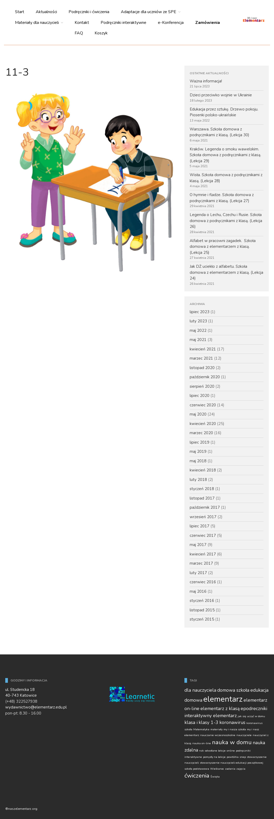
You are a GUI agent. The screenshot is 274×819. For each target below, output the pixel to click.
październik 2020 (205, 377)
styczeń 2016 (202, 600)
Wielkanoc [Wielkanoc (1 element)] (217, 769)
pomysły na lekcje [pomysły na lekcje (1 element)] (214, 757)
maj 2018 (198, 461)
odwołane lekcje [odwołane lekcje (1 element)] (215, 751)
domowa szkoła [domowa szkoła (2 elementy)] (233, 690)
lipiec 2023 (199, 311)
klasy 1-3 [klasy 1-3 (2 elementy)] (208, 722)
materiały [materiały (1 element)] (216, 729)
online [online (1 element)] (231, 751)
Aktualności (46, 12)
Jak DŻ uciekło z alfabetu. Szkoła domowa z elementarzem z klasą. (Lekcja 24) (226, 272)
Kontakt (82, 22)
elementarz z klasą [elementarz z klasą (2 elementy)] (220, 708)
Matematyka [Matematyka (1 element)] (201, 729)
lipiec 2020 (199, 395)
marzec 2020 (201, 432)
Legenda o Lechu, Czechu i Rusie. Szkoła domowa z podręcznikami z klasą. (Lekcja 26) (226, 220)
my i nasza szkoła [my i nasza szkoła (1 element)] (235, 729)
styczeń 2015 (202, 619)
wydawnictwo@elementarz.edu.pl (36, 707)
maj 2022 (198, 330)
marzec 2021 (201, 358)
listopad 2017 (202, 498)
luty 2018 (198, 479)
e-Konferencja (171, 22)
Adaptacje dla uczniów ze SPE (148, 12)
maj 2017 (198, 544)
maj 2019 (198, 451)
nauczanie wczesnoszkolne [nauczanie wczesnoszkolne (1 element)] (217, 735)
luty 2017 (198, 572)
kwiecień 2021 (203, 349)
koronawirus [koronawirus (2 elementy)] (232, 722)
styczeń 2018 (202, 488)
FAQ (79, 33)
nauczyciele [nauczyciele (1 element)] (244, 735)
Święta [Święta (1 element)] (215, 777)
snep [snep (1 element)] (243, 757)
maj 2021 (198, 339)
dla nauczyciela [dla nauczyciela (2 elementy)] (200, 690)
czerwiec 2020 (203, 405)
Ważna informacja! (206, 81)
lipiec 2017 (199, 526)
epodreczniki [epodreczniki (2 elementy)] (254, 708)
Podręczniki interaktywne (123, 22)
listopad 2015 (202, 610)
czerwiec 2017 (203, 535)
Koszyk (101, 33)
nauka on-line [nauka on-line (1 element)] (201, 743)
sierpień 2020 (202, 386)
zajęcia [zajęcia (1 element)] (240, 769)
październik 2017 (205, 507)
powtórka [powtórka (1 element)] (233, 757)
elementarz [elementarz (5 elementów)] (222, 699)
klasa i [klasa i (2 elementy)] (191, 722)
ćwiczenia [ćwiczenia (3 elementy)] (196, 775)
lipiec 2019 (199, 442)
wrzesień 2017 (203, 516)
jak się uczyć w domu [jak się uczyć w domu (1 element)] (251, 716)
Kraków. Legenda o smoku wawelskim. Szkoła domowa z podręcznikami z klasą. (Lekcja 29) (225, 155)
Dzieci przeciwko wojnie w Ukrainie (221, 95)
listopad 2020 (202, 367)
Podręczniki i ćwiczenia (89, 12)
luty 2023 (198, 321)
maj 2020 (198, 414)
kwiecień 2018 (203, 470)
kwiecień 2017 (203, 554)
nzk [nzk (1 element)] (201, 751)
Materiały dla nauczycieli (37, 22)
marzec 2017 (201, 563)
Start (19, 12)
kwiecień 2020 (203, 423)
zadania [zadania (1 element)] (230, 769)
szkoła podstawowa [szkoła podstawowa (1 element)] (196, 769)
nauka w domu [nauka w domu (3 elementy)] (232, 742)
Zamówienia (207, 22)
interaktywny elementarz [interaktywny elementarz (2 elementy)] (210, 715)
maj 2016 (198, 591)
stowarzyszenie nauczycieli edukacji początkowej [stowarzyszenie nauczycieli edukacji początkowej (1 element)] (231, 763)
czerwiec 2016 (203, 582)
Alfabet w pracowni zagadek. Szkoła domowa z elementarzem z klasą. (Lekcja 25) (223, 246)
